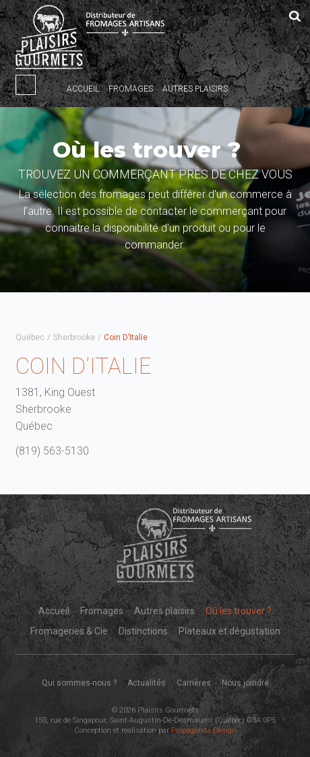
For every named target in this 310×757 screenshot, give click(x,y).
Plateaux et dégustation (229, 631)
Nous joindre (245, 683)
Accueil (83, 89)
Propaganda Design (204, 730)
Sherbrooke (74, 337)
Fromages (130, 89)
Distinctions (143, 631)
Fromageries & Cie (69, 631)
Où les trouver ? (239, 610)
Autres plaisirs (195, 89)
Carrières (194, 683)
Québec (30, 337)
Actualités (146, 683)
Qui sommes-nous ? (79, 683)
